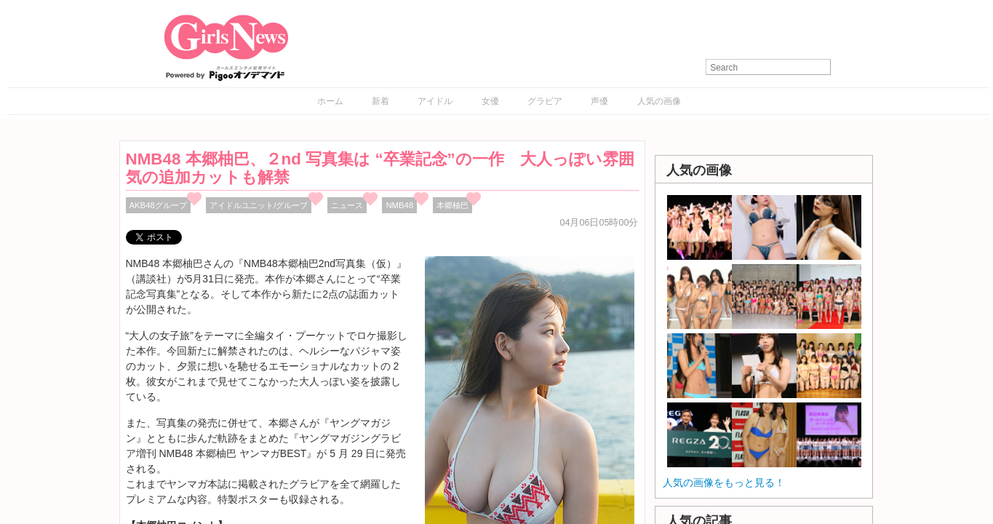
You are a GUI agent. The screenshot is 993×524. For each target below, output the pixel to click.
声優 (599, 101)
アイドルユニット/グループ (259, 205)
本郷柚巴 (452, 205)
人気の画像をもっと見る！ (724, 482)
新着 (380, 101)
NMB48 (399, 205)
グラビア (544, 101)
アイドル (435, 101)
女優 (490, 101)
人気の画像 (659, 101)
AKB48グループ (158, 205)
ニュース (347, 205)
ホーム (330, 101)
